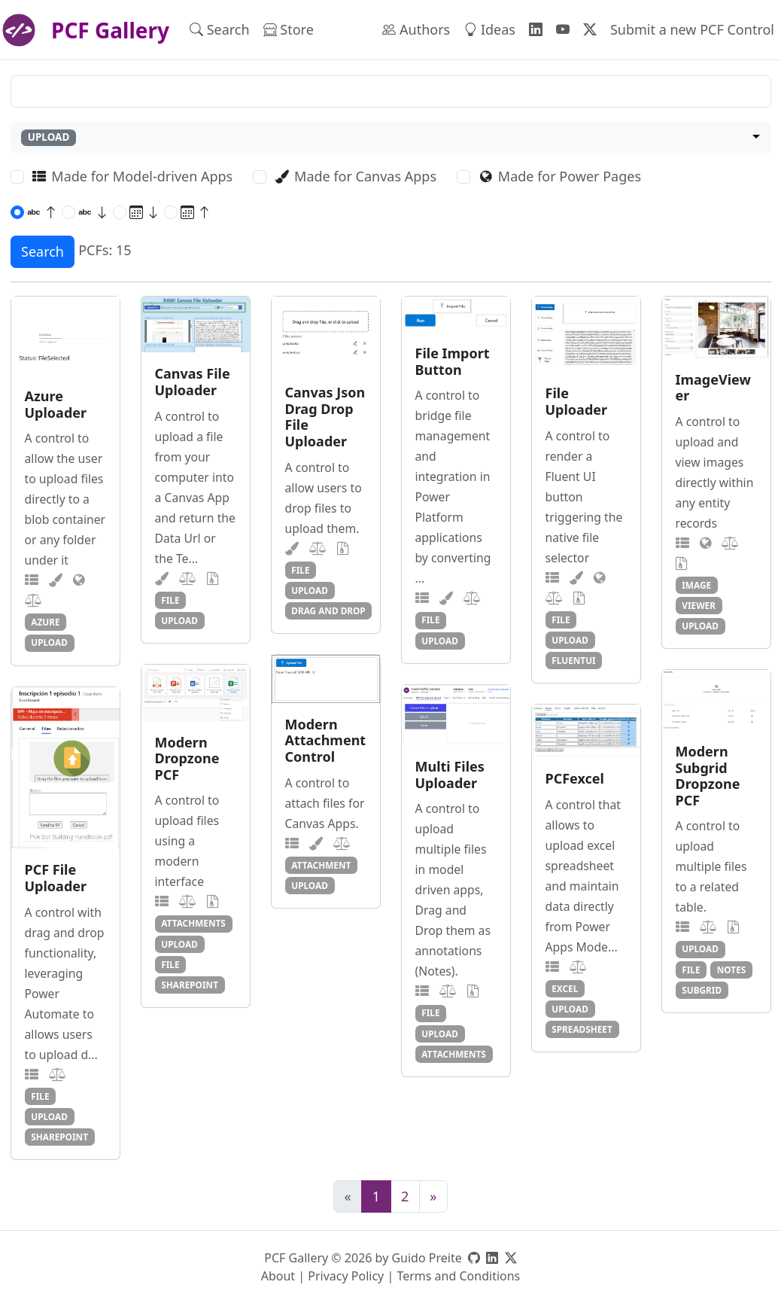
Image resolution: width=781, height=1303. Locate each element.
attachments (193, 923)
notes (731, 970)
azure (45, 622)
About (278, 1276)
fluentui (573, 660)
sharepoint (189, 985)
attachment (321, 865)
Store (288, 29)
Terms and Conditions (458, 1276)
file (170, 600)
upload (49, 642)
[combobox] (391, 137)
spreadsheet (582, 1029)
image (696, 585)
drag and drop (328, 610)
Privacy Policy (346, 1276)
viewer (699, 605)
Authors (416, 29)
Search (220, 29)
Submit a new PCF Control (692, 29)
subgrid (702, 990)
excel (565, 988)
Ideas (489, 29)
